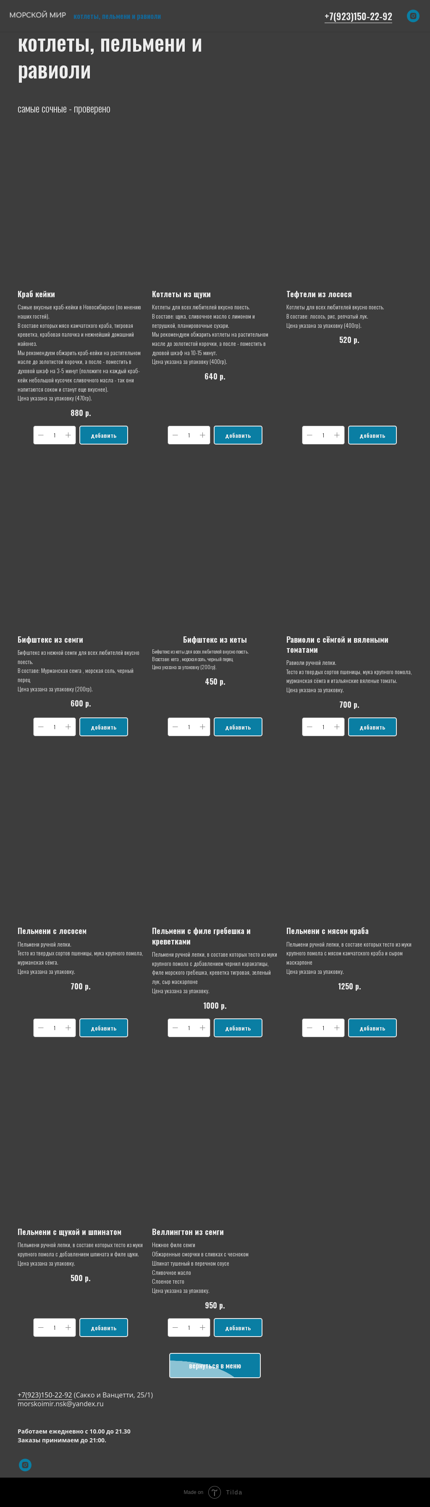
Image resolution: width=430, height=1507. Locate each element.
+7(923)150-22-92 (358, 16)
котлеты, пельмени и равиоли (117, 16)
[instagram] (413, 16)
